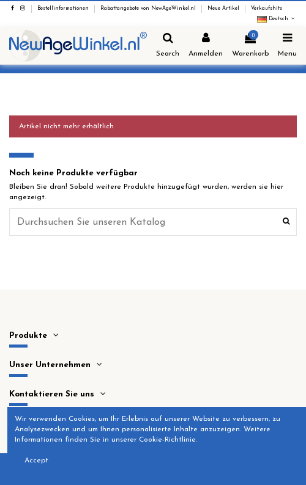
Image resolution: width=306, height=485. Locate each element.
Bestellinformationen (64, 8)
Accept (36, 460)
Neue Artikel (224, 8)
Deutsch (277, 18)
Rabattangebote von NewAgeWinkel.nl (149, 8)
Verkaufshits (266, 8)
